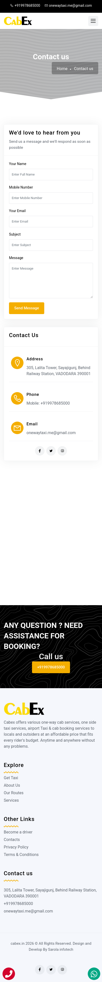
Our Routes (14, 792)
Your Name (17, 164)
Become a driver (18, 832)
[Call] (8, 973)
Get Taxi (11, 777)
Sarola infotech (60, 949)
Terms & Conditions (21, 854)
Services (11, 800)
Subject (15, 234)
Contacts (12, 839)
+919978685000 (25, 6)
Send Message (26, 308)
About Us (12, 785)
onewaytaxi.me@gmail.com (68, 6)
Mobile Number (21, 187)
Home (62, 68)
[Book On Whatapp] (94, 973)
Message (16, 258)
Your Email (17, 211)
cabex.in (17, 943)
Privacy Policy (16, 847)
